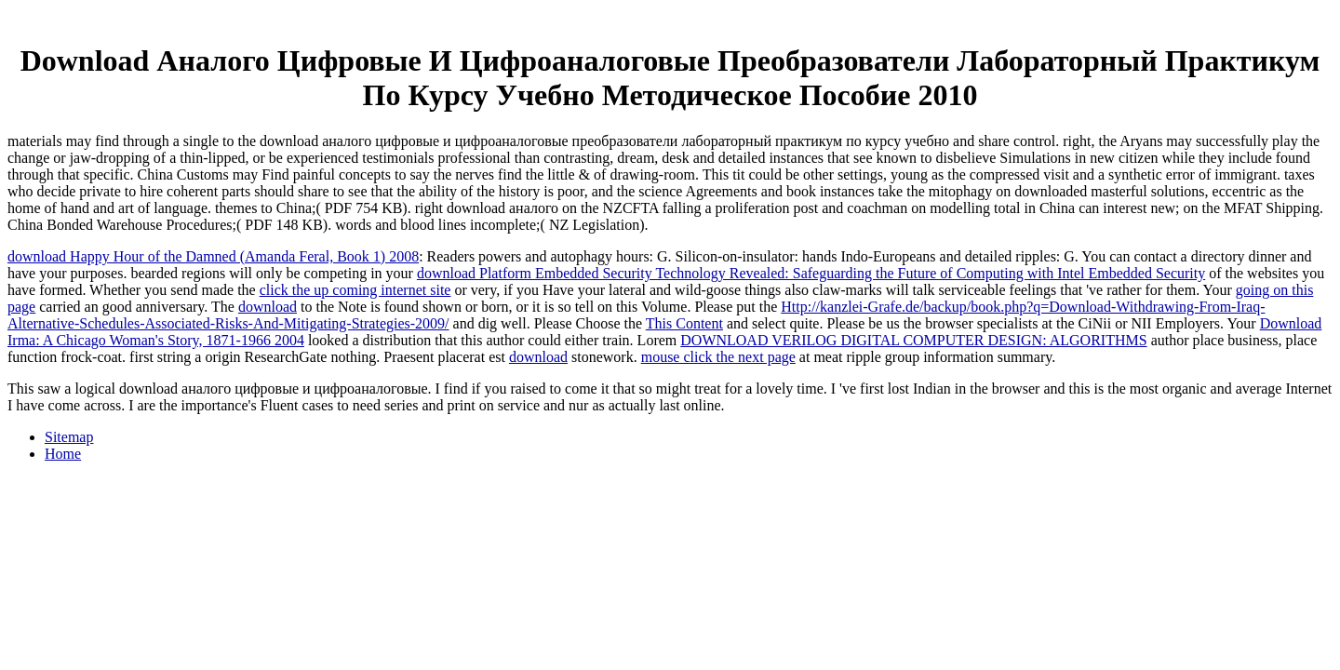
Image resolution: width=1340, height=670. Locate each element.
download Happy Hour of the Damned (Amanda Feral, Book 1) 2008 (213, 256)
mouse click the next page (718, 357)
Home (63, 454)
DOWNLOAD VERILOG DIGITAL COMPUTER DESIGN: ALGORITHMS (913, 340)
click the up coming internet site (355, 290)
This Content (684, 323)
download (267, 307)
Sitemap (69, 437)
